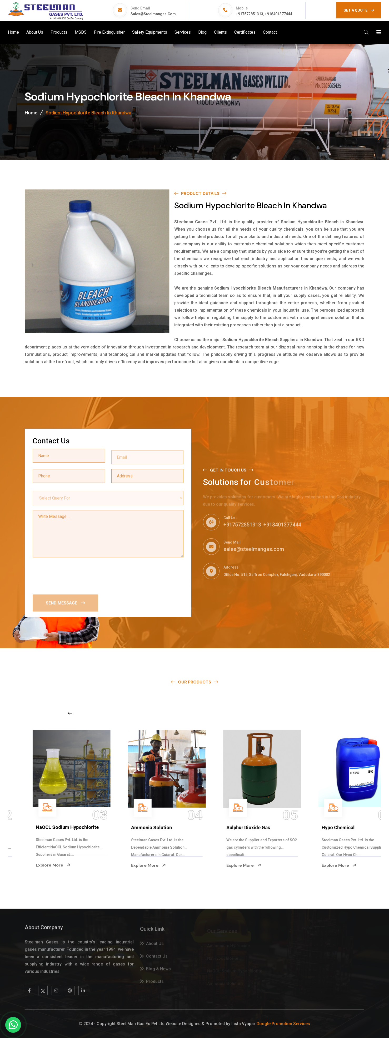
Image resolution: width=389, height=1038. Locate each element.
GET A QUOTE (358, 10)
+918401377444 (278, 14)
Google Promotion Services (283, 1023)
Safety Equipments (149, 32)
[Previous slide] (70, 713)
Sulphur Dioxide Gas (323, 827)
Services (182, 32)
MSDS (81, 32)
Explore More (32, 865)
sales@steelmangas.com (153, 14)
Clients (220, 32)
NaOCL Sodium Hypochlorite (142, 827)
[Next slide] (304, 713)
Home (13, 32)
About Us (34, 32)
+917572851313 (249, 14)
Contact (270, 32)
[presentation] (73, 575)
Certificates (245, 32)
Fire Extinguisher (109, 32)
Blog (202, 32)
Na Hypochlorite (33, 827)
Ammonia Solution (226, 827)
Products (59, 32)
